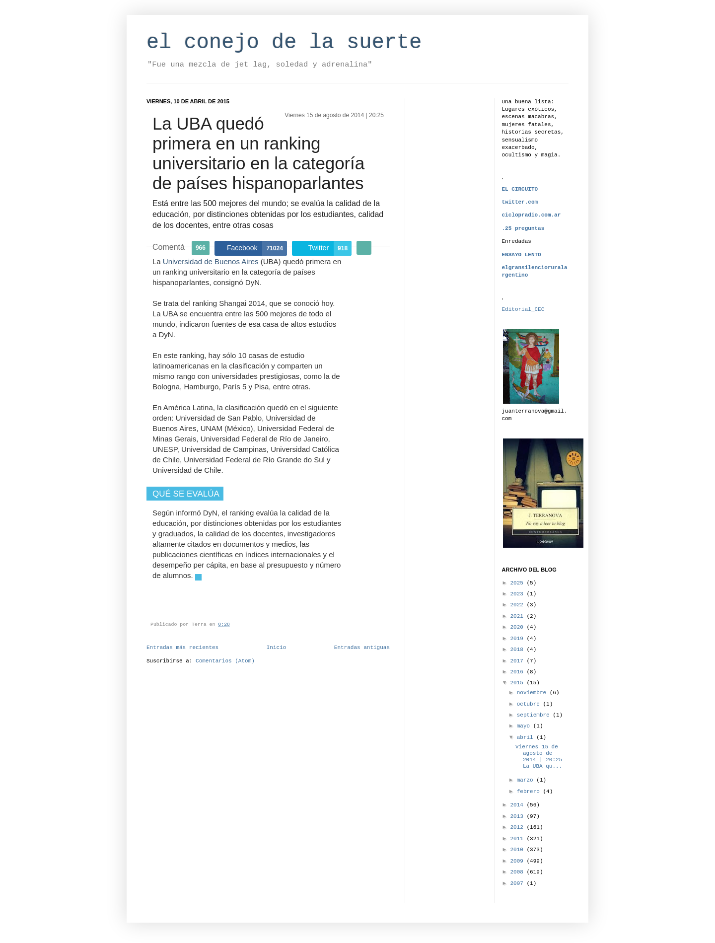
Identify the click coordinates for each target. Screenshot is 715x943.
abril (527, 737)
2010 (518, 850)
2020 (518, 627)
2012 (518, 827)
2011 (518, 839)
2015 (518, 683)
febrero (530, 792)
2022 (518, 605)
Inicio (276, 648)
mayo (525, 726)
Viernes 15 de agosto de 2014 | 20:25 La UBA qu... (538, 757)
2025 (518, 583)
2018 (518, 650)
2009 (518, 861)
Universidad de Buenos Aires (211, 261)
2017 (518, 661)
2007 (518, 883)
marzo (527, 780)
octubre (530, 704)
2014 (518, 805)
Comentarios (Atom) (225, 661)
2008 (518, 872)
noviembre (533, 693)
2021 (518, 616)
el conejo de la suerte (284, 43)
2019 (518, 639)
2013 (518, 816)
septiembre (535, 715)
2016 (518, 672)
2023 (518, 594)
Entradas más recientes (182, 648)
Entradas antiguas (362, 648)
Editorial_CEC (523, 309)
